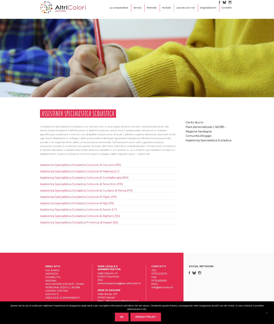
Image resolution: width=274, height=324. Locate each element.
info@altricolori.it (162, 287)
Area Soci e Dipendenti (62, 297)
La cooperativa (118, 7)
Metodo (152, 7)
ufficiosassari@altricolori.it (122, 301)
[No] (266, 313)
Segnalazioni (208, 7)
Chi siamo (52, 270)
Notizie (166, 7)
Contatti (226, 7)
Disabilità (52, 277)
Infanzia (51, 273)
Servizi (137, 7)
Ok (122, 316)
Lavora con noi (185, 7)
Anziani (50, 280)
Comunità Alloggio (199, 136)
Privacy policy (145, 316)
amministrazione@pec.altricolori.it (119, 283)
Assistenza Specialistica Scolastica (208, 140)
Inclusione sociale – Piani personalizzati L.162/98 (64, 285)
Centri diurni (194, 122)
